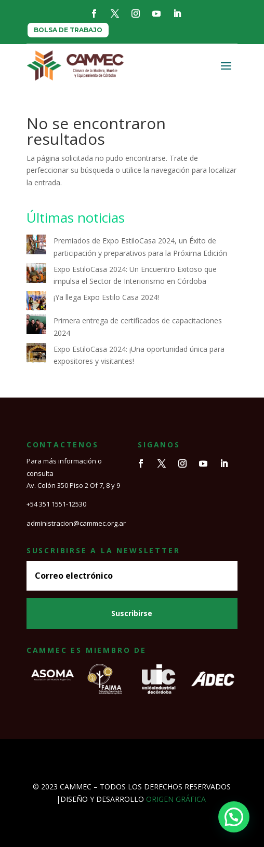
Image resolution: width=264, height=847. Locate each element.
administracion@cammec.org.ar (76, 523)
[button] (233, 816)
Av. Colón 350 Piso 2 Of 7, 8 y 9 (73, 485)
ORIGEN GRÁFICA (176, 799)
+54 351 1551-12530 (56, 504)
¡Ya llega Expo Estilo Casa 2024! (106, 297)
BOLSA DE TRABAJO (68, 30)
